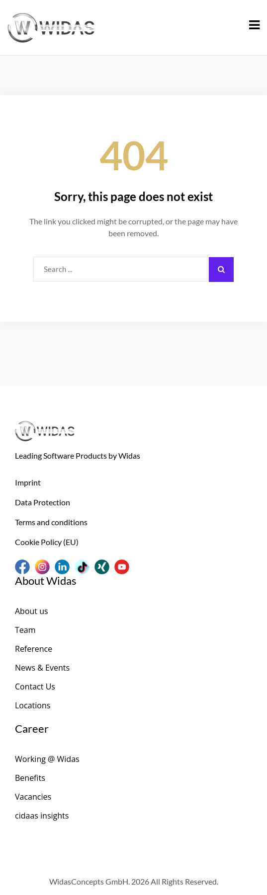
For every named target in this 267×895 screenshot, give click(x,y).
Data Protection (42, 502)
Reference (33, 648)
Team (25, 629)
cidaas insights (42, 815)
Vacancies (33, 796)
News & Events (42, 667)
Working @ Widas (47, 759)
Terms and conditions (51, 522)
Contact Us (35, 686)
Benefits (30, 777)
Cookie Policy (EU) (47, 542)
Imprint (28, 482)
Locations (32, 705)
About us (31, 611)
